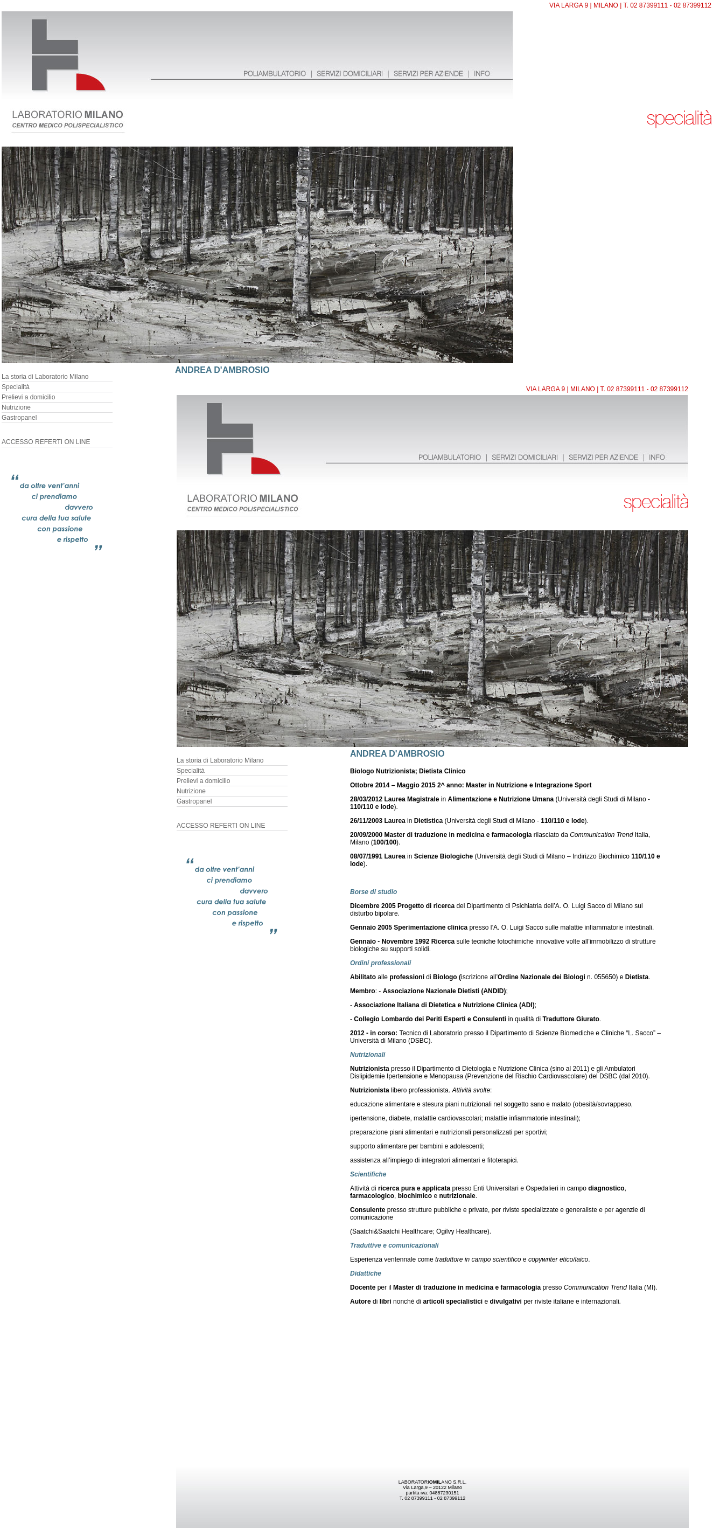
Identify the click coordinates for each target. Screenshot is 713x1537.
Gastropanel (19, 417)
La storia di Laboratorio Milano (45, 376)
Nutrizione (16, 407)
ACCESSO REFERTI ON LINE (46, 442)
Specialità (16, 387)
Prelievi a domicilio (28, 397)
